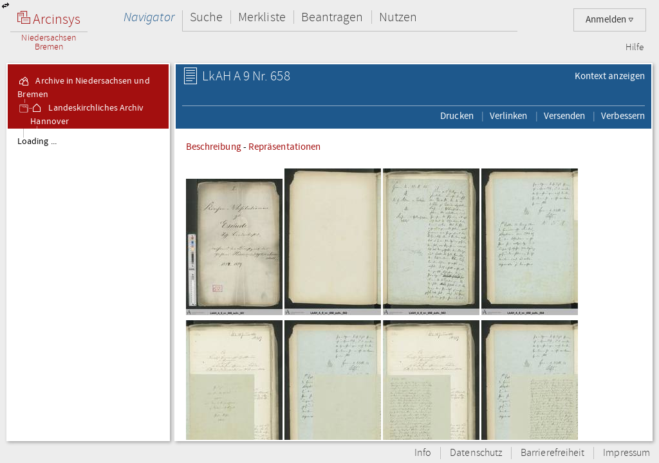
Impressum (626, 453)
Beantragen (332, 17)
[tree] (88, 284)
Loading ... (37, 141)
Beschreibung (213, 146)
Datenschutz (476, 453)
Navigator (149, 17)
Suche (206, 17)
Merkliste (262, 17)
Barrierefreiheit (552, 453)
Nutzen (398, 17)
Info (422, 453)
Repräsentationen (284, 146)
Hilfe (635, 47)
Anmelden (610, 20)
